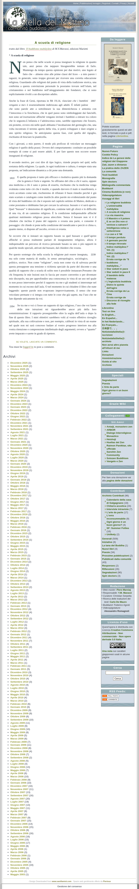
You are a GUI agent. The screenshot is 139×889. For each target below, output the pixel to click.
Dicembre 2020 (19, 445)
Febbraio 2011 (18, 666)
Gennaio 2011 (18, 669)
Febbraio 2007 (18, 817)
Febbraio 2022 (18, 419)
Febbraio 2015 (18, 555)
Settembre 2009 (19, 719)
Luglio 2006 (17, 839)
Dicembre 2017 (19, 495)
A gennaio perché (117, 240)
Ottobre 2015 (17, 536)
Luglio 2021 (17, 435)
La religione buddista (119, 202)
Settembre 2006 (19, 833)
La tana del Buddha (113, 545)
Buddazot (107, 188)
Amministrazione (111, 358)
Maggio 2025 (17, 375)
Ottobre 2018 (17, 482)
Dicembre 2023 (19, 404)
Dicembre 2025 (19, 362)
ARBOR (111, 430)
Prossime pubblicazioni (115, 555)
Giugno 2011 (17, 653)
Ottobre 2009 (17, 716)
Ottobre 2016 (17, 517)
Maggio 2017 (17, 505)
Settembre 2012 (19, 618)
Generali (107, 538)
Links (105, 351)
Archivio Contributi (113, 495)
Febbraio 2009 (18, 742)
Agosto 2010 (17, 685)
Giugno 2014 (17, 571)
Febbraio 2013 (18, 602)
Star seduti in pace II (118, 272)
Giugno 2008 (17, 767)
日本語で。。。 (110, 328)
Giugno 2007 (17, 805)
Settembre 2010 (19, 681)
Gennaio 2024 (18, 400)
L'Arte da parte (110, 387)
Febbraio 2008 (18, 779)
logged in (28, 346)
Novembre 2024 (19, 388)
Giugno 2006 (17, 842)
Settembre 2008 (19, 757)
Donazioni (108, 354)
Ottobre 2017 (17, 498)
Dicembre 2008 (19, 748)
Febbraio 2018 (18, 492)
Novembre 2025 (19, 366)
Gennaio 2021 (18, 441)
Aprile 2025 (16, 378)
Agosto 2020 (17, 454)
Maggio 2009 (17, 732)
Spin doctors (109, 181)
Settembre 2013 (19, 587)
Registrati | (106, 3)
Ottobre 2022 (17, 413)
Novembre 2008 (19, 751)
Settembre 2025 (19, 372)
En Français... (110, 325)
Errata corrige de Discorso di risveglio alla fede (118, 300)
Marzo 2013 (16, 599)
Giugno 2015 (17, 542)
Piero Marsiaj (124, 589)
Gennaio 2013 (18, 606)
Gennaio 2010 (18, 707)
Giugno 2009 (17, 729)
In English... (109, 314)
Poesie (106, 552)
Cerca (118, 667)
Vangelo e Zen (115, 461)
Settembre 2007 (19, 795)
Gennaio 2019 (18, 479)
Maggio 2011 (17, 656)
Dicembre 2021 (19, 423)
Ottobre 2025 (17, 369)
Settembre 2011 (19, 647)
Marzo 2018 (16, 489)
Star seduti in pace (117, 269)
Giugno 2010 (17, 691)
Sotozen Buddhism (117, 458)
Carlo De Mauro (118, 602)
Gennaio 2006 (18, 858)
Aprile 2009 (16, 735)
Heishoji (111, 439)
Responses (108, 565)
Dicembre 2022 (19, 410)
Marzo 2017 (16, 508)
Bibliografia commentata (116, 185)
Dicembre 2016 (19, 514)
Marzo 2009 (16, 738)
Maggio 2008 (17, 770)
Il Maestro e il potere (118, 218)
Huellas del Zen (115, 442)
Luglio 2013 (17, 593)
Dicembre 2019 (19, 467)
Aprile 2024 (16, 394)
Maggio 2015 (17, 546)
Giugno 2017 (17, 502)
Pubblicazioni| (86, 3)
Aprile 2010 (16, 697)
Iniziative (107, 542)
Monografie (108, 178)
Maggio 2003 (17, 874)
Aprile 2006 (16, 849)
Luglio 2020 (17, 457)
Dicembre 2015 (19, 533)
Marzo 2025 (16, 381)
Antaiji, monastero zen (119, 426)
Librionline (122, 136)
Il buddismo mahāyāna (38, 48)
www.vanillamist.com (61, 881)
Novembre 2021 (19, 426)
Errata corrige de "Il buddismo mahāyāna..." (118, 262)
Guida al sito (109, 361)
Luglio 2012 (17, 621)
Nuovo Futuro (110, 151)
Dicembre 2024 (19, 385)
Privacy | (124, 3)
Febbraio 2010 (18, 704)
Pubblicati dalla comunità (116, 559)
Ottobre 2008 (17, 754)
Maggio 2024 (17, 391)
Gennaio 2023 (18, 407)
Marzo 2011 (16, 663)
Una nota (107, 651)
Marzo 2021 (16, 438)
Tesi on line (108, 311)
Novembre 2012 (19, 612)
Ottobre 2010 (17, 678)
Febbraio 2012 (18, 631)
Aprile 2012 (16, 625)
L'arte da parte (115, 512)
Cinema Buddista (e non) (116, 191)
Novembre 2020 (19, 448)
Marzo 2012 (16, 628)
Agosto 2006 (17, 836)
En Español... (109, 318)
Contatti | (115, 3)
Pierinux (107, 881)
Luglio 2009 (17, 726)
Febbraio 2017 (18, 511)
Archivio (107, 365)
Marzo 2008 (16, 776)
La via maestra (115, 215)
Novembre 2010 (19, 675)
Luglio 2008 (17, 763)
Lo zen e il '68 (114, 234)
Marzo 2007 (16, 814)
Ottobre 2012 (17, 615)
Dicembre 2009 (19, 710)
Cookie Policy (110, 154)
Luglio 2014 (17, 568)
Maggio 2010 (17, 694)
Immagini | (97, 3)
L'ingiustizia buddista (119, 281)
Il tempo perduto (116, 237)
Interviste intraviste (118, 509)
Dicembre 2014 (19, 561)
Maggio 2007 (17, 808)
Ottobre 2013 (17, 584)
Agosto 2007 (17, 798)
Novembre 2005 (19, 865)
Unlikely (111, 534)
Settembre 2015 (19, 539)
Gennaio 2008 (18, 782)
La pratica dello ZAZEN (115, 168)
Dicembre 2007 (19, 786)
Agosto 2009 (17, 723)
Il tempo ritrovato (116, 243)
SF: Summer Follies (118, 528)
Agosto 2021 (17, 432)
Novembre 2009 (19, 713)
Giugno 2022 (17, 416)
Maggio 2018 (17, 486)
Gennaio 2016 (18, 530)
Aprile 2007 (16, 811)
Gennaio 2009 (18, 745)
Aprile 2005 (16, 871)
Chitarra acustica (116, 506)
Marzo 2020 (16, 460)
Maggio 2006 (17, 846)
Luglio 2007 (17, 801)
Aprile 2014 (16, 574)
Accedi (131, 3)
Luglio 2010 (17, 688)
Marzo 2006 (16, 852)
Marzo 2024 (16, 397)
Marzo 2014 (16, 577)
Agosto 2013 (17, 590)
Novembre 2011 (19, 640)
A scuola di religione (53, 42)
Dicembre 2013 (19, 580)
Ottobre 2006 (17, 830)
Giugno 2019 (17, 473)
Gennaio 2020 (18, 463)
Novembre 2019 (19, 470)
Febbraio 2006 (18, 855)
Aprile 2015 (16, 549)
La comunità (109, 171)
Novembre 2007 (19, 789)
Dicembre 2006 (19, 824)
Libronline (108, 308)
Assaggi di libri (110, 198)
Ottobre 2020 (17, 451)
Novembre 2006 (19, 827)
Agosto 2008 (17, 760)
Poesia (106, 383)
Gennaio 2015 (18, 558)
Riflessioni (108, 569)
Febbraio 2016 (18, 527)
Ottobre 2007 (17, 792)
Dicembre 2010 (19, 672)
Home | (76, 3)
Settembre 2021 (19, 429)
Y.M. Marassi (125, 592)
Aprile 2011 (16, 659)
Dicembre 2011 (19, 637)
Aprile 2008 (16, 773)
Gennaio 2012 (18, 634)
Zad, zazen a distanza (114, 164)
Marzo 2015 (16, 552)
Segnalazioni (109, 380)
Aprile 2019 (16, 476)
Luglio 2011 (17, 650)
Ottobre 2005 (17, 868)
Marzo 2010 (16, 700)
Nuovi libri (108, 549)
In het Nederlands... (113, 321)
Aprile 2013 (16, 596)
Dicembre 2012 (19, 609)
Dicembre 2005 (19, 861)
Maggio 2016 (17, 520)
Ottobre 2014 (17, 565)
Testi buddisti (110, 175)
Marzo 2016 (16, 523)
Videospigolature (112, 195)
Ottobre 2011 (17, 644)
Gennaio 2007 (18, 820)
